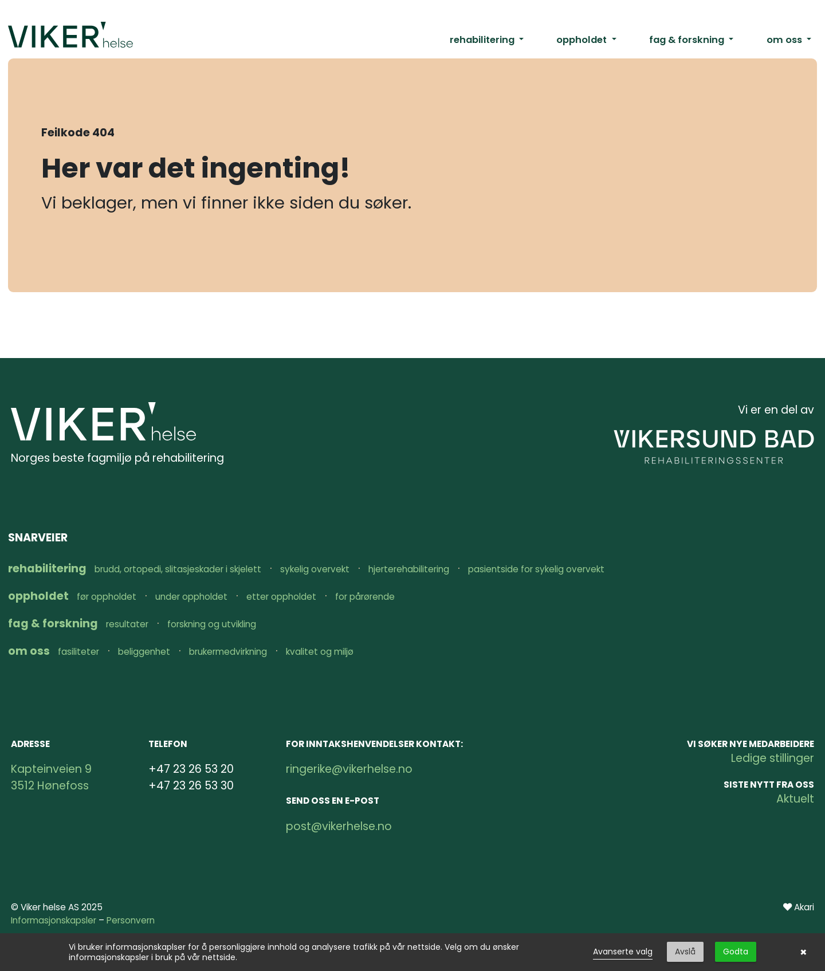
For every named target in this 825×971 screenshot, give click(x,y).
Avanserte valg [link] (623, 951)
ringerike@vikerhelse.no (349, 769)
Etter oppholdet (281, 597)
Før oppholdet (106, 597)
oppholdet (39, 596)
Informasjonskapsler (53, 920)
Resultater (127, 624)
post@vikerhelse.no (339, 826)
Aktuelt (795, 799)
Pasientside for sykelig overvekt (536, 569)
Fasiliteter (78, 652)
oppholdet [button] (582, 39)
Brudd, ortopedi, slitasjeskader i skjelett (178, 569)
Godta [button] (735, 951)
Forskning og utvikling (211, 624)
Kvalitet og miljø (319, 652)
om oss (30, 651)
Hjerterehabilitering (408, 569)
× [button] (803, 952)
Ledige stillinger (772, 758)
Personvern (131, 920)
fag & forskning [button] (687, 39)
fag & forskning (54, 623)
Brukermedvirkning (228, 652)
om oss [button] (785, 39)
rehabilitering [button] (483, 39)
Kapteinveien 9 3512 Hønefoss (51, 777)
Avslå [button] (685, 951)
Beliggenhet (144, 652)
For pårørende (365, 597)
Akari (804, 907)
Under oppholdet (191, 597)
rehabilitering (48, 568)
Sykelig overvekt (314, 569)
